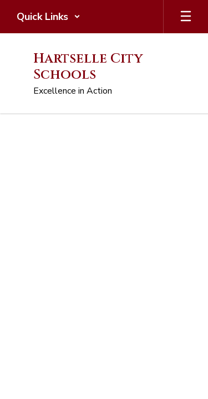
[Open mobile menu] (186, 16)
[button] (49, 16)
